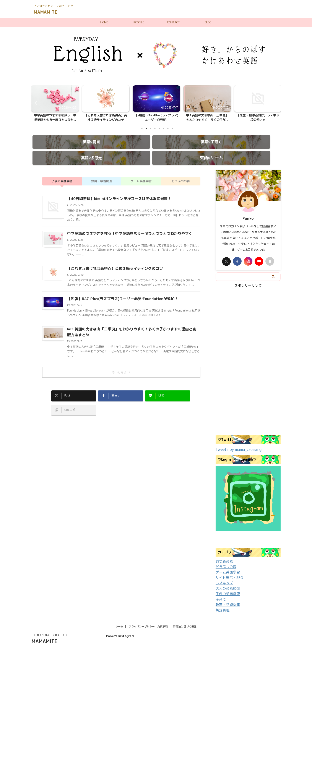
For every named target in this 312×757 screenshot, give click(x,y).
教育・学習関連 (101, 173)
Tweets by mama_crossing (235, 441)
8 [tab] (172, 128)
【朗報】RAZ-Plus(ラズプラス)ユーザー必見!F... (156, 117)
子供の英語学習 (62, 173)
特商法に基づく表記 (185, 615)
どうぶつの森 (181, 173)
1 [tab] (142, 128)
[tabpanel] (55, 104)
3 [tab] (150, 128)
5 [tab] (159, 128)
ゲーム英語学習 (141, 173)
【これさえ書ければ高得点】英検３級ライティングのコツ (105, 117)
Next (277, 103)
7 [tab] (168, 128)
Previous (35, 103)
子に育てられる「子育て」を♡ (49, 624)
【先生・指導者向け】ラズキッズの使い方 (258, 117)
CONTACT (173, 22)
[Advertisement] (248, 355)
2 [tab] (146, 128)
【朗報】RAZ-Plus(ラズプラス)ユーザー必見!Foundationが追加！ (119, 290)
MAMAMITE (45, 12)
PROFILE (138, 22)
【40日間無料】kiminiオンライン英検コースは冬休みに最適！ (116, 190)
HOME (104, 22)
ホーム (119, 615)
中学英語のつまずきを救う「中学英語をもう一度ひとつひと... (55, 117)
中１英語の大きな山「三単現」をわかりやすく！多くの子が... (207, 117)
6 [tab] (163, 128)
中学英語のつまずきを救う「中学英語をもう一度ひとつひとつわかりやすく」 (127, 225)
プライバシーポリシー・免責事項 (148, 615)
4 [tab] (155, 128)
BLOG (208, 22)
